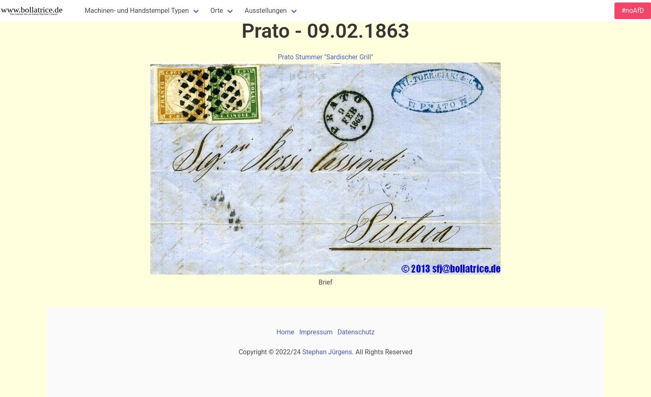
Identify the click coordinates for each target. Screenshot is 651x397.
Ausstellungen (265, 11)
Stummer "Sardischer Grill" (334, 57)
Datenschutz (356, 332)
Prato (286, 57)
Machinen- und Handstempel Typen (137, 11)
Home (285, 332)
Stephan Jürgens (327, 352)
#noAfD (633, 11)
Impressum (316, 332)
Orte (216, 11)
